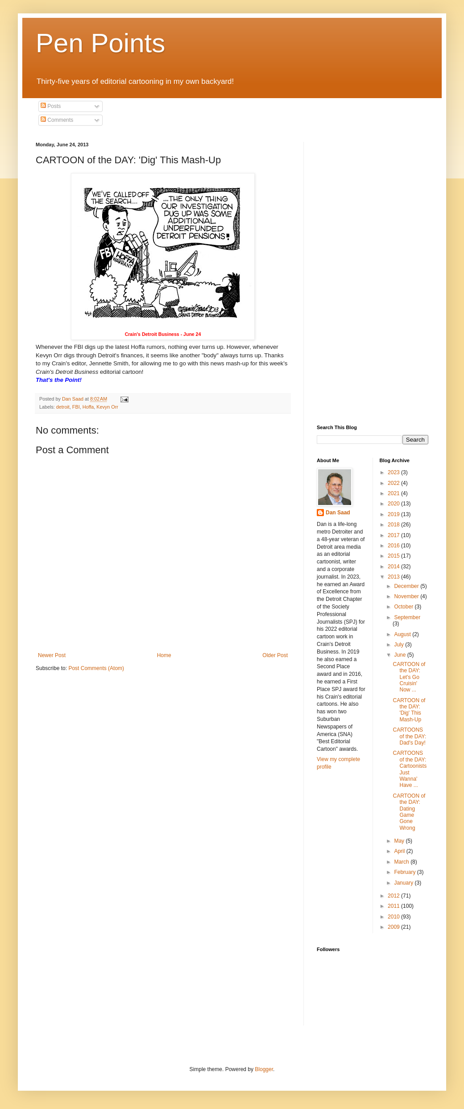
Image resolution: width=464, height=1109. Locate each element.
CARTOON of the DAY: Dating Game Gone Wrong (409, 812)
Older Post (275, 655)
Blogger (264, 1069)
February (405, 872)
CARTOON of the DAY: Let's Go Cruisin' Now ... (409, 677)
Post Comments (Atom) (96, 668)
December (407, 586)
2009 (394, 927)
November (407, 596)
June (400, 655)
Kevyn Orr (107, 407)
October (404, 607)
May (400, 841)
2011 (394, 906)
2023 (394, 472)
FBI (76, 407)
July (399, 644)
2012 (394, 896)
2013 (394, 577)
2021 (394, 493)
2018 (394, 524)
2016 (394, 545)
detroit (63, 407)
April (400, 851)
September (407, 617)
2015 (394, 556)
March (402, 862)
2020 (394, 504)
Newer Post (52, 655)
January (404, 883)
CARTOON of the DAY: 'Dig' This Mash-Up (409, 710)
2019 (394, 514)
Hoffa (88, 407)
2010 (394, 917)
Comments (57, 120)
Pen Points (100, 43)
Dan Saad (338, 512)
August (403, 634)
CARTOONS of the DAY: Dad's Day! (409, 736)
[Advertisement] (354, 276)
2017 (394, 535)
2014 (394, 566)
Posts (51, 106)
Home (164, 655)
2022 (394, 483)
